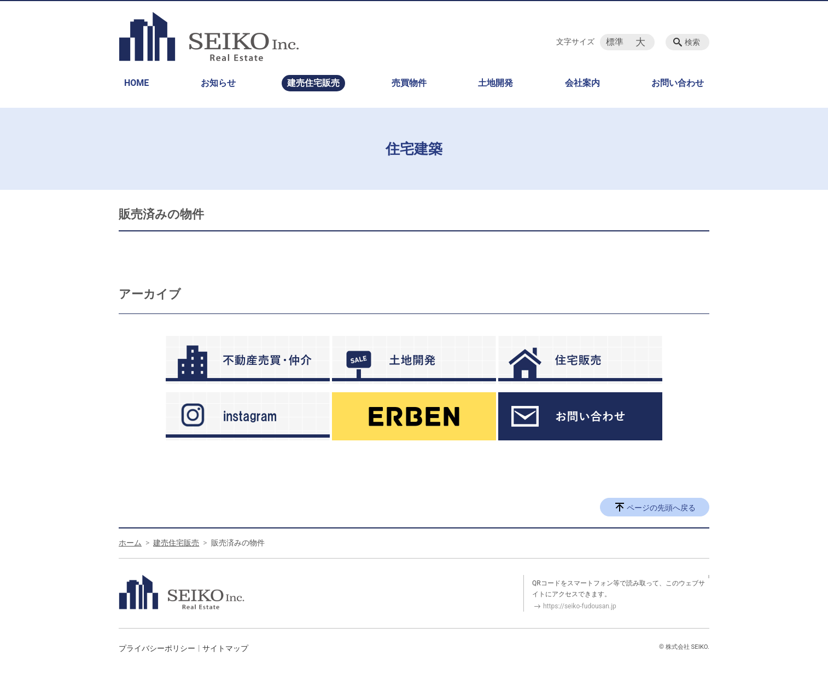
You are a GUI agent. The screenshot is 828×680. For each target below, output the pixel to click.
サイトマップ (225, 648)
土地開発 (495, 83)
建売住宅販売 (313, 83)
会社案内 (582, 83)
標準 (614, 42)
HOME (136, 83)
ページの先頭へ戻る (661, 507)
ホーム (130, 542)
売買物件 (409, 83)
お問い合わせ (677, 83)
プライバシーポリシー (157, 648)
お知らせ (218, 83)
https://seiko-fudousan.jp (579, 606)
